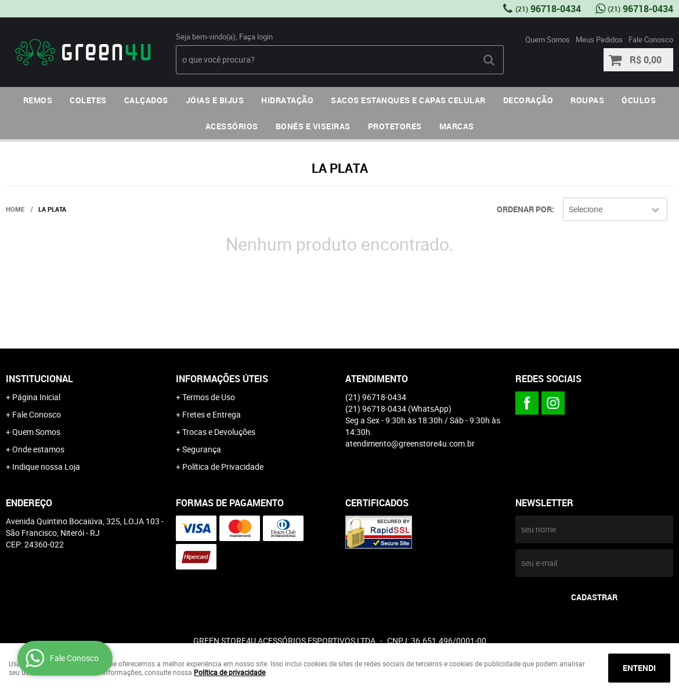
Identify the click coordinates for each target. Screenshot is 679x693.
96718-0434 (548, 8)
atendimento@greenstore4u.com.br (410, 443)
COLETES (88, 100)
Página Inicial (36, 396)
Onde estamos (38, 449)
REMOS (38, 100)
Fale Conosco (651, 39)
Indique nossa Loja (46, 466)
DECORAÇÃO (528, 100)
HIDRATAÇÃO (287, 100)
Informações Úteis (222, 378)
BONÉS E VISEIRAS (313, 126)
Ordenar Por (524, 209)
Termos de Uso (208, 396)
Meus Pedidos (599, 39)
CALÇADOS (146, 100)
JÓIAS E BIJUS (215, 100)
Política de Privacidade (222, 466)
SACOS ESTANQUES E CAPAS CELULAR (408, 100)
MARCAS (456, 126)
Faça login (256, 36)
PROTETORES (395, 126)
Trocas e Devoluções (218, 431)
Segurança (201, 449)
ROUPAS (587, 100)
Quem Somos (547, 39)
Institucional (39, 378)
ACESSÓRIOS (231, 126)
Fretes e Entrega (211, 414)
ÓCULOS (639, 100)
